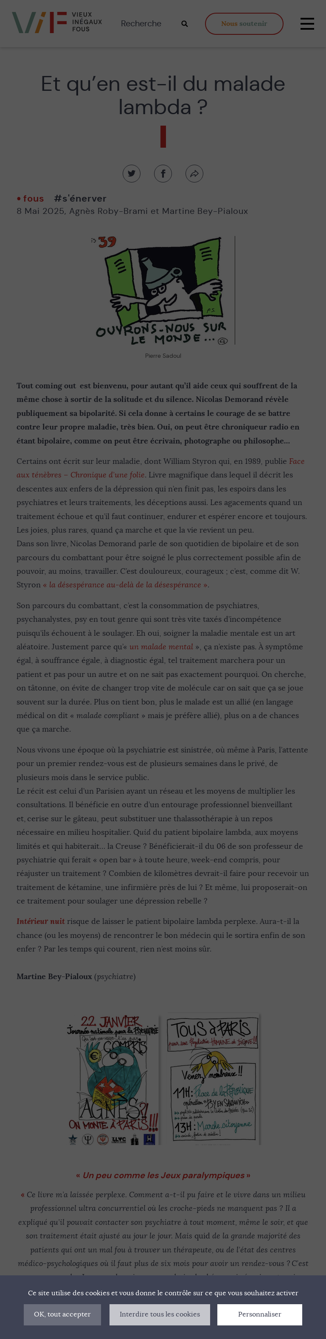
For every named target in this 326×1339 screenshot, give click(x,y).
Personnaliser (259, 1314)
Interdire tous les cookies (160, 1314)
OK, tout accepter (62, 1314)
